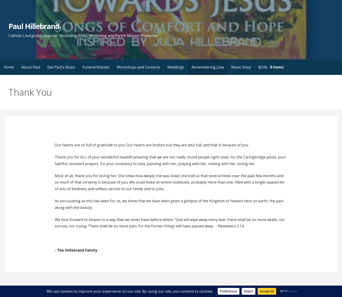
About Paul (30, 67)
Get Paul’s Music (61, 67)
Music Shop (241, 67)
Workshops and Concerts (138, 67)
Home (9, 67)
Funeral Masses (96, 67)
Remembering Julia (208, 67)
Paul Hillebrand (34, 26)
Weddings (175, 67)
